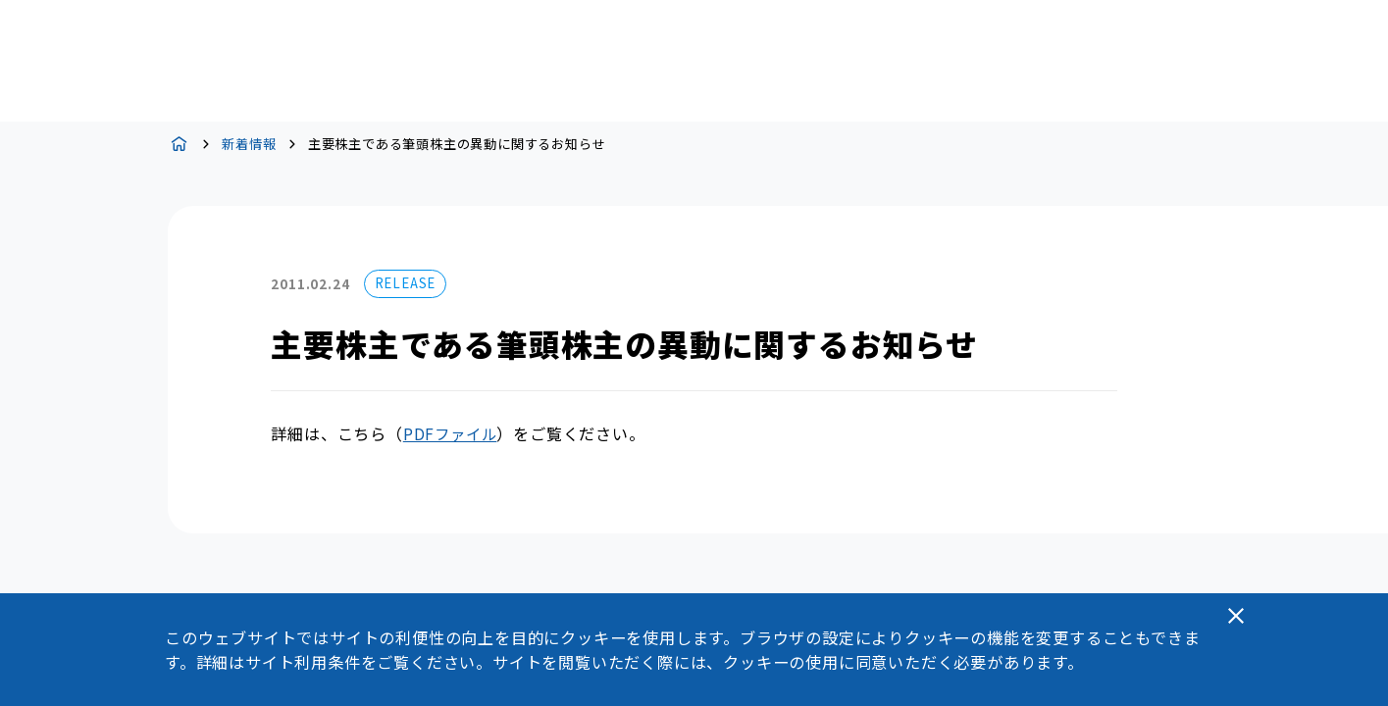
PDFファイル (450, 433)
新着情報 (249, 143)
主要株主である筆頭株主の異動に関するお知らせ (457, 143)
